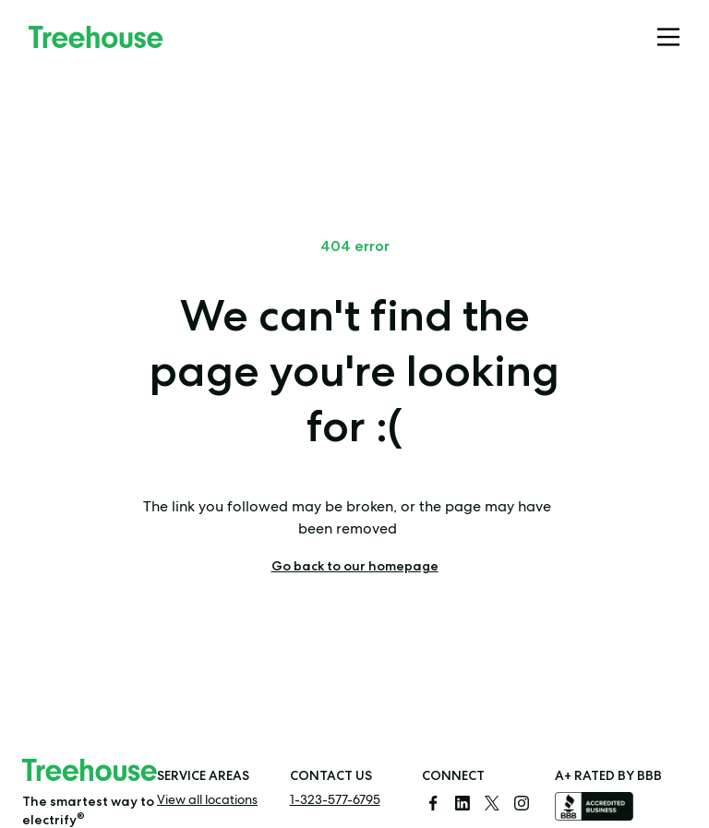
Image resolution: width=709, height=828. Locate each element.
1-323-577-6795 (335, 801)
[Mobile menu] (668, 36)
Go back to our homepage (355, 566)
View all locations (207, 801)
